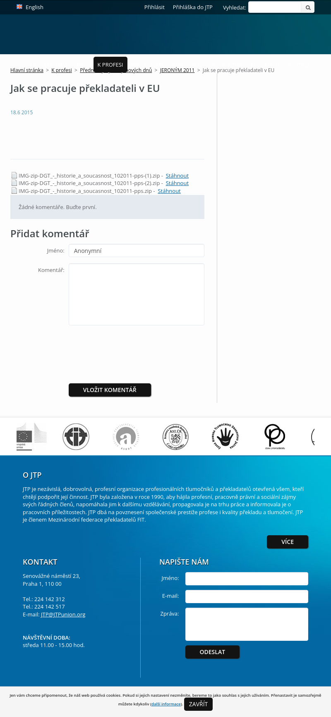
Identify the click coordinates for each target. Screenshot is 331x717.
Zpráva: (169, 613)
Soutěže (298, 64)
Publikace (187, 64)
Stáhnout (177, 175)
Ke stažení (264, 64)
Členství (56, 64)
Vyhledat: (234, 7)
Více (287, 542)
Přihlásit (154, 7)
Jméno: (56, 250)
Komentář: (51, 270)
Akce (82, 64)
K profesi (110, 64)
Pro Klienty (148, 64)
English (34, 7)
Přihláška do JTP (193, 7)
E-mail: (170, 595)
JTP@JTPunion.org (63, 614)
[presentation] (138, 348)
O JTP (29, 64)
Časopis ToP (225, 64)
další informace (166, 704)
